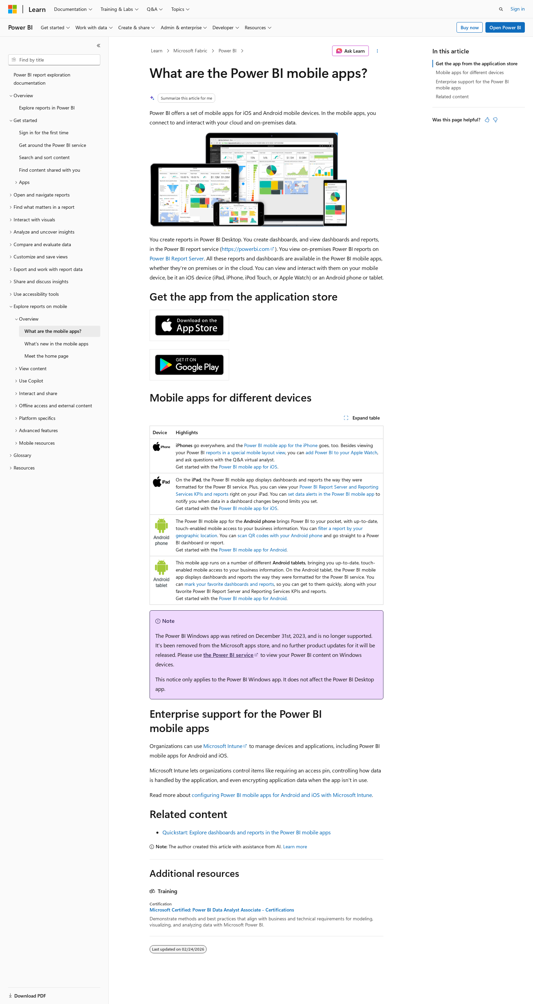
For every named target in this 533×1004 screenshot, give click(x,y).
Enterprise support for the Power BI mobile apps (472, 84)
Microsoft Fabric (190, 50)
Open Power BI (505, 27)
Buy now (470, 27)
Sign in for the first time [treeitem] (43, 132)
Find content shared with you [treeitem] (49, 170)
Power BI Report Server (177, 258)
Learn (156, 50)
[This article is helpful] (487, 120)
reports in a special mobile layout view (245, 452)
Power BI (228, 50)
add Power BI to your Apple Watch (341, 452)
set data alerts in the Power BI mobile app (331, 494)
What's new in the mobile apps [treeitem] (56, 343)
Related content (452, 96)
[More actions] (377, 51)
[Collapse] (98, 45)
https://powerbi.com (246, 248)
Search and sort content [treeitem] (44, 157)
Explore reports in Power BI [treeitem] (47, 107)
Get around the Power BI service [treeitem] (52, 145)
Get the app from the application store (476, 63)
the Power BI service (228, 654)
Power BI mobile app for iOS (248, 466)
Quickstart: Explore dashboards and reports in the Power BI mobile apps (246, 832)
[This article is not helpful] (495, 120)
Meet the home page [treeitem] (46, 356)
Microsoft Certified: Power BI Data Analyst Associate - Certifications (222, 910)
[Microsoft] (12, 9)
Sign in (518, 8)
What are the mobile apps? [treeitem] (52, 331)
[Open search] (501, 9)
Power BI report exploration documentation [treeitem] (42, 78)
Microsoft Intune (222, 745)
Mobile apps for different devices (470, 72)
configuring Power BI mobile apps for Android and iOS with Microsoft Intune (282, 794)
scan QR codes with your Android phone (280, 535)
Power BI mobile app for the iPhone (280, 445)
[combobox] (54, 59)
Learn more (295, 846)
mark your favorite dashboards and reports (229, 584)
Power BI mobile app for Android (253, 549)
